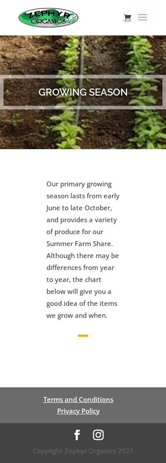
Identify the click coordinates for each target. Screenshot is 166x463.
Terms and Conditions (78, 399)
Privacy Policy (78, 410)
